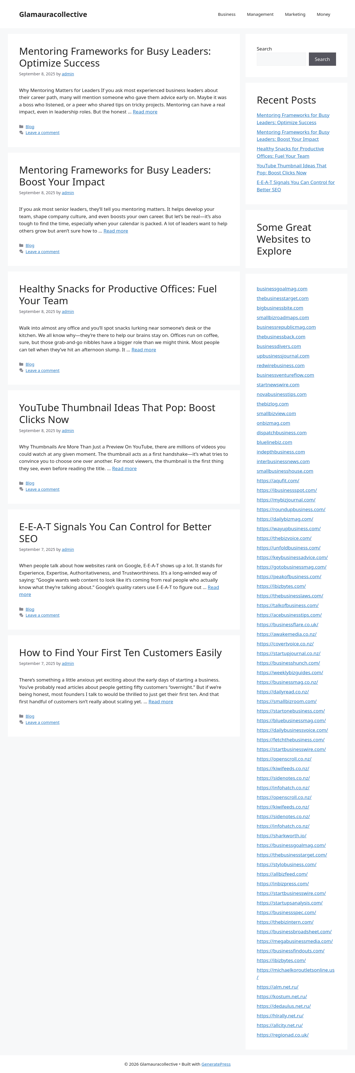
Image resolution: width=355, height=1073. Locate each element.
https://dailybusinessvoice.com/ (292, 730)
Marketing (295, 14)
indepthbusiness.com (281, 451)
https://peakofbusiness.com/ (289, 576)
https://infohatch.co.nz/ (283, 787)
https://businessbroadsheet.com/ (294, 931)
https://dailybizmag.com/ (285, 519)
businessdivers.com (279, 346)
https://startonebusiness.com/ (291, 711)
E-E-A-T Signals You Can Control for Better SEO (115, 532)
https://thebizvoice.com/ (284, 538)
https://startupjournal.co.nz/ (289, 653)
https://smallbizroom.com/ (287, 701)
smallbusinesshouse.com (285, 471)
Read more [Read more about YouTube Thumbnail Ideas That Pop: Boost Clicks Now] (124, 468)
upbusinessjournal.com (283, 355)
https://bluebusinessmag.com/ (291, 720)
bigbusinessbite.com (280, 308)
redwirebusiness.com (281, 365)
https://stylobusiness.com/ (287, 864)
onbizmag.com (273, 423)
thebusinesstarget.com (283, 298)
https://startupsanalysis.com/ (290, 902)
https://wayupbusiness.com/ (289, 528)
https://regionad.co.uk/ (283, 1035)
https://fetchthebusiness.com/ (291, 739)
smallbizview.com (276, 413)
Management (260, 14)
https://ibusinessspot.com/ (287, 490)
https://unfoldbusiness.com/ (289, 547)
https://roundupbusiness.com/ (291, 509)
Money (323, 14)
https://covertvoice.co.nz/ (285, 643)
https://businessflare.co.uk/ (288, 624)
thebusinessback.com (281, 336)
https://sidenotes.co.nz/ (283, 778)
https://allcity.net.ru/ (280, 1025)
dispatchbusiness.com (282, 432)
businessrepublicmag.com (286, 327)
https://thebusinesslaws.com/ (290, 595)
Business (227, 14)
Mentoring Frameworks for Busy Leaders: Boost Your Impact (115, 175)
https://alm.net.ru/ (278, 987)
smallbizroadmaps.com (283, 317)
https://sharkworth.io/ (282, 835)
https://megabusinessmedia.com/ (295, 941)
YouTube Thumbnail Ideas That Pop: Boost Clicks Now (117, 413)
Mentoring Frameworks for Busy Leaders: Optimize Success (115, 56)
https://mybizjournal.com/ (286, 499)
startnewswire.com (278, 384)
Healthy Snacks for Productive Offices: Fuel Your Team (118, 294)
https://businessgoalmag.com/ (291, 845)
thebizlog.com (273, 403)
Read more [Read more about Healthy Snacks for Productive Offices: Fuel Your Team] (144, 349)
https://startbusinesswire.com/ (291, 749)
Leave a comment (43, 132)
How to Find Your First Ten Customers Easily (120, 652)
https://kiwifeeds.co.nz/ (283, 768)
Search (264, 48)
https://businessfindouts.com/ (291, 950)
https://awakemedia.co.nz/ (287, 634)
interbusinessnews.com (283, 461)
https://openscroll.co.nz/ (284, 759)
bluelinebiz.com (274, 442)
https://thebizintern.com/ (285, 922)
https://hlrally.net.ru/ (280, 1015)
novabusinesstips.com (282, 394)
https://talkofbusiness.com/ (288, 605)
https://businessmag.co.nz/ (287, 682)
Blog (30, 126)
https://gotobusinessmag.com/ (292, 567)
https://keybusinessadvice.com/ (292, 557)
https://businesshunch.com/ (288, 663)
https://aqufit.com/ (278, 480)
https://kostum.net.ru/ (282, 996)
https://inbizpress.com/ (283, 883)
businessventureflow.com (285, 375)
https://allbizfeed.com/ (282, 874)
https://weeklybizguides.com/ (290, 672)
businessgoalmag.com (282, 288)
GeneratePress (216, 1064)
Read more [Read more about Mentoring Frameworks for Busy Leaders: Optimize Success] (145, 111)
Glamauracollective (53, 14)
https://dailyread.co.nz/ (283, 691)
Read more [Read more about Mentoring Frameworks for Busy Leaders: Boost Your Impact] (116, 230)
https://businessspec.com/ (286, 912)
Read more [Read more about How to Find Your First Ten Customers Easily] (161, 701)
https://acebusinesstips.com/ (289, 615)
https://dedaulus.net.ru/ (284, 1006)
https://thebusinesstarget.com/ (292, 854)
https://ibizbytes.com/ (281, 586)
